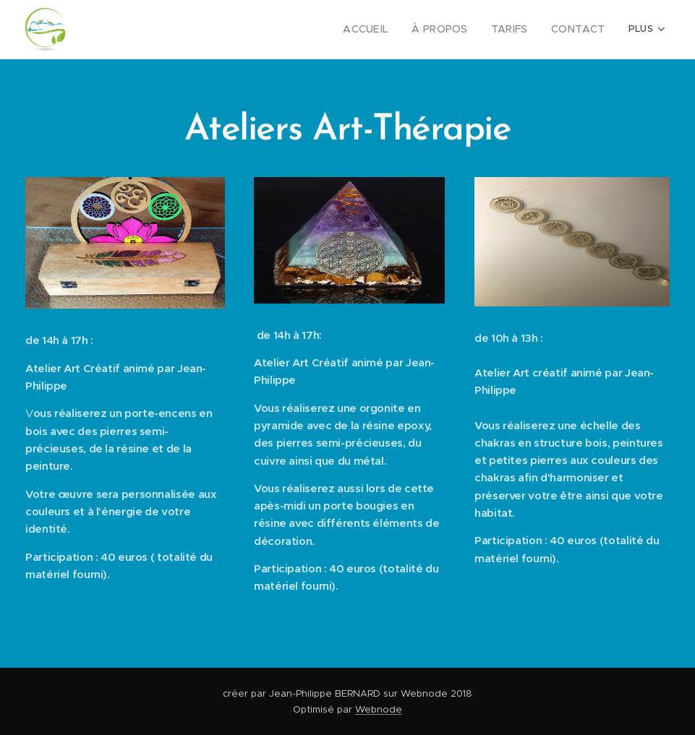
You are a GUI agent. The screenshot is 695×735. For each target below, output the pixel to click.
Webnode (378, 709)
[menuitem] (382, 30)
